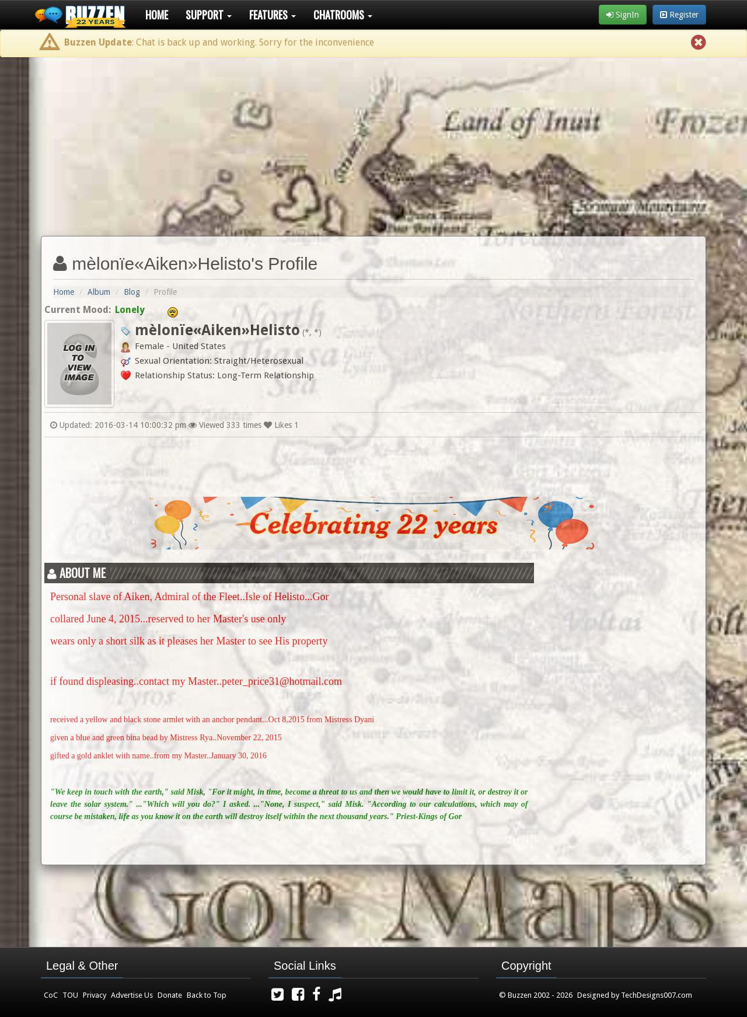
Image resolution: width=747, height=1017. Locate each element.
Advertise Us (132, 995)
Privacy (94, 995)
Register (679, 14)
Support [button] (209, 14)
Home (156, 14)
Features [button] (272, 14)
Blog (132, 292)
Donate (170, 995)
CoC (51, 995)
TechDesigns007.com (656, 995)
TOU (70, 995)
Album (99, 292)
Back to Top (206, 995)
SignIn (622, 14)
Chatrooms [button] (342, 14)
